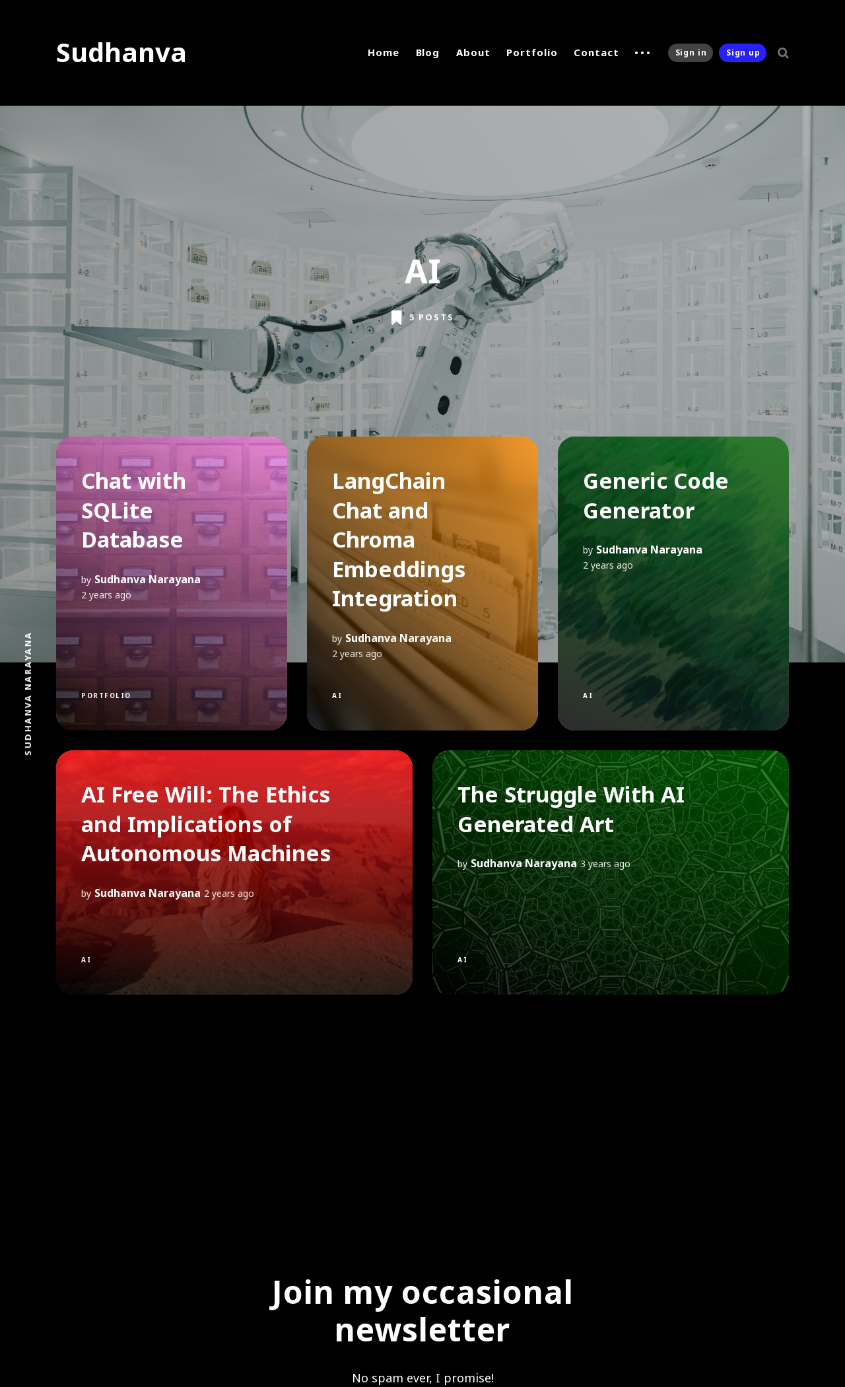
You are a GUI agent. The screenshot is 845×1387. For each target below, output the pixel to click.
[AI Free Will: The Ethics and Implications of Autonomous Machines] (234, 872)
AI (337, 695)
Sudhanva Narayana (147, 579)
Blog (428, 52)
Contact (596, 52)
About (473, 52)
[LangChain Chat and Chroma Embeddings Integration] (422, 583)
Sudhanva (121, 52)
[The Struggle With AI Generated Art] (610, 872)
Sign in (691, 52)
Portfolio (531, 52)
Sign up (743, 52)
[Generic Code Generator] (673, 583)
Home (383, 52)
